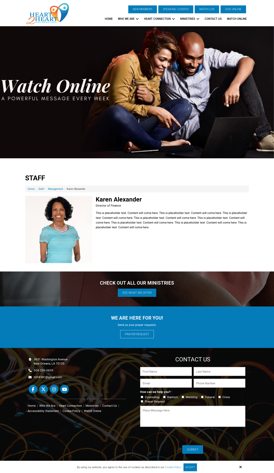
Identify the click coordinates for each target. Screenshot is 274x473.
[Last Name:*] (219, 371)
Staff (41, 188)
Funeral (208, 397)
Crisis (224, 397)
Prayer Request (137, 334)
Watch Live (207, 9)
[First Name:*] (166, 371)
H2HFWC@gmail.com (48, 377)
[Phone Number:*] (219, 383)
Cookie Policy (173, 467)
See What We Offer (137, 292)
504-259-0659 (43, 370)
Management (55, 188)
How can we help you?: (156, 392)
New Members (142, 9)
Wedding (190, 397)
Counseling (151, 397)
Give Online (233, 9)
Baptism (171, 397)
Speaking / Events (176, 9)
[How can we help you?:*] (142, 397)
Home (31, 188)
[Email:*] (166, 383)
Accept (190, 467)
